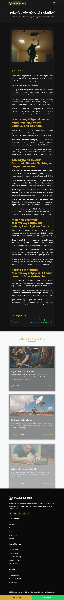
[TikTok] (28, 514)
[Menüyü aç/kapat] (54, 3)
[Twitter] (19, 514)
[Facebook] (10, 514)
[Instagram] (15, 514)
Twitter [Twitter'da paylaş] (31, 321)
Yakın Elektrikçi (14, 553)
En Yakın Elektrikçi (15, 557)
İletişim (11, 539)
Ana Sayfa (12, 524)
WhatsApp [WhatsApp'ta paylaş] (45, 321)
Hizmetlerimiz (13, 528)
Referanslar (13, 535)
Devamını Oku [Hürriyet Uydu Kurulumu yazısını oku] (48, 440)
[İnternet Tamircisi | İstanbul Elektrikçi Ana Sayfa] (17, 3)
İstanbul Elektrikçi (15, 560)
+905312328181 (16, 579)
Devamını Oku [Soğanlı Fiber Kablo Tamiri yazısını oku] (48, 391)
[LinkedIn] (24, 514)
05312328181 (15, 575)
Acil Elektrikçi (13, 550)
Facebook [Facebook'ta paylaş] (18, 321)
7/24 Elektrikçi (14, 564)
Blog (10, 531)
